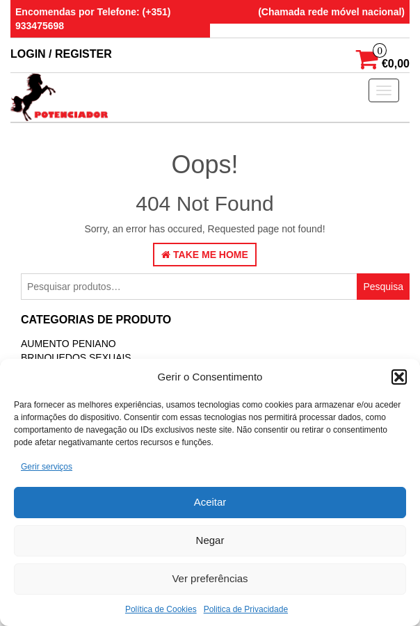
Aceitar (210, 502)
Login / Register (61, 54)
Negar (210, 540)
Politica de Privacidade (246, 609)
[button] (399, 377)
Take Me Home (204, 254)
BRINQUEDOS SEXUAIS (76, 357)
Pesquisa (383, 286)
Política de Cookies (161, 609)
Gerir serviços (46, 467)
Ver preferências (210, 578)
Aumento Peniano (68, 343)
